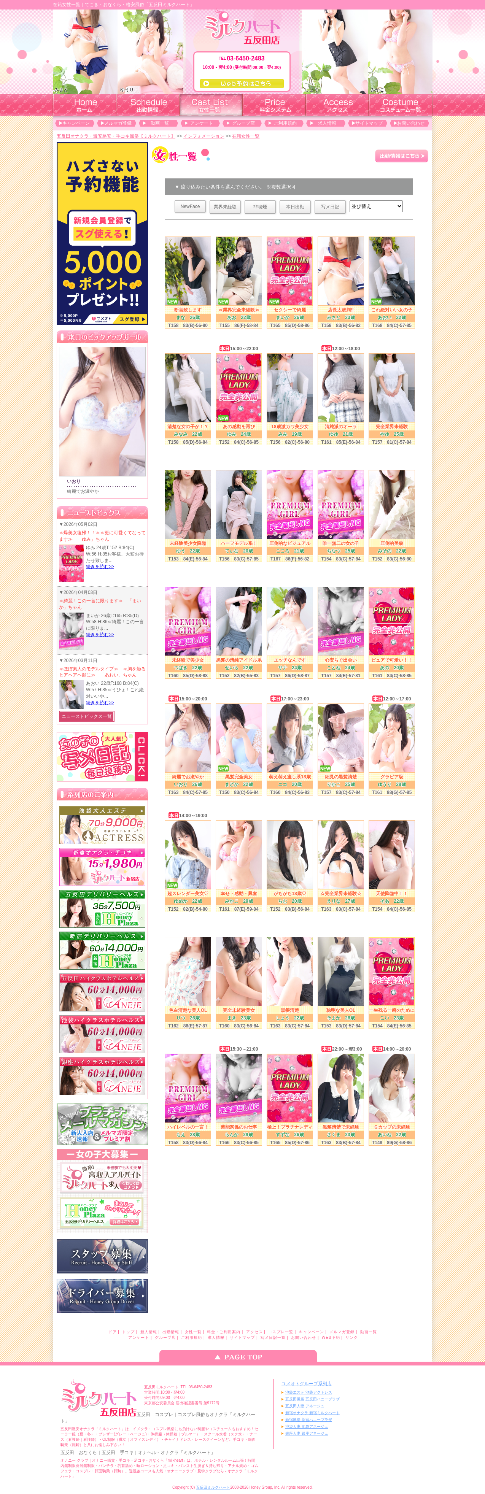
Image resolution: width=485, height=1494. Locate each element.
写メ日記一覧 (273, 1337)
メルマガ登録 (118, 123)
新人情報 (148, 1332)
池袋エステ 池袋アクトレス (308, 1392)
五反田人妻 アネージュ (304, 1406)
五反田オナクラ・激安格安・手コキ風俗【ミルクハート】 (116, 136)
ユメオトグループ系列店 (306, 1383)
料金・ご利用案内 (223, 1332)
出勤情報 (170, 1332)
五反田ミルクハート (213, 1487)
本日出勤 (295, 207)
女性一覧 (193, 1332)
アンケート (201, 123)
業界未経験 (225, 207)
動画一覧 (160, 123)
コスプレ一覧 (280, 1332)
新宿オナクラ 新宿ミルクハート (312, 1413)
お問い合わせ (411, 123)
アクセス (254, 1332)
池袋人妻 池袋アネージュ (306, 1426)
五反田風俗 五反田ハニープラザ (312, 1399)
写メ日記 (330, 207)
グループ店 (243, 123)
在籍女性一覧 (245, 136)
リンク (351, 1337)
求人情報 (327, 123)
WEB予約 (331, 1337)
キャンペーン (76, 123)
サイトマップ (369, 123)
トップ (128, 1332)
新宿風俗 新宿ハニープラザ (308, 1420)
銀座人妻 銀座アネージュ (306, 1433)
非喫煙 (260, 207)
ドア (112, 1332)
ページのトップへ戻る (243, 1356)
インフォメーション (203, 136)
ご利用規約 (285, 123)
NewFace (190, 206)
